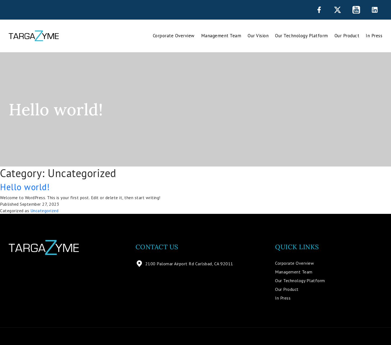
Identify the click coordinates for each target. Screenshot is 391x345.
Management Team (221, 36)
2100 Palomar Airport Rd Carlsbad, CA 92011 (184, 263)
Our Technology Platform (301, 36)
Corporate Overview (174, 36)
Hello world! (25, 187)
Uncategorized (44, 210)
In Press (374, 36)
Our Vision (258, 36)
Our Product (347, 36)
